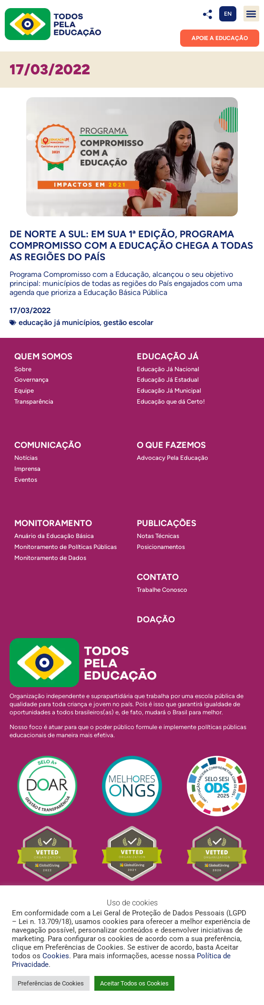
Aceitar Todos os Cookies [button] (134, 983)
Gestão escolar (128, 322)
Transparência (33, 401)
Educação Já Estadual (168, 379)
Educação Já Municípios (59, 322)
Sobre (22, 369)
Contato (158, 577)
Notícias (26, 457)
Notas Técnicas (158, 535)
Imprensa (27, 468)
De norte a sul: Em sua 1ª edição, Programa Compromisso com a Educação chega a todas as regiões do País (131, 245)
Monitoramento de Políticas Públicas (65, 546)
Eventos (25, 479)
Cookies (55, 956)
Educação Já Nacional (168, 369)
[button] (251, 13)
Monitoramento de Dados (50, 557)
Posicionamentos (161, 546)
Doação (156, 619)
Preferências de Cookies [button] (51, 983)
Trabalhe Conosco (162, 589)
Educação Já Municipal (169, 390)
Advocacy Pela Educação (172, 457)
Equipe (24, 390)
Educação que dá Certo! (171, 401)
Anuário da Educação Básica (54, 535)
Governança (31, 379)
